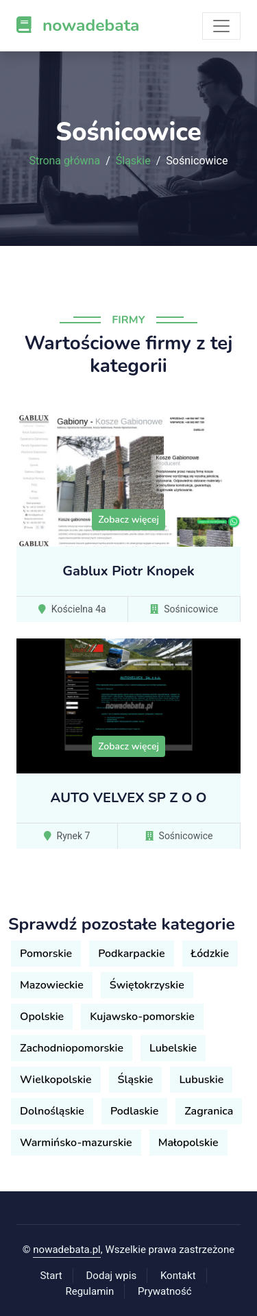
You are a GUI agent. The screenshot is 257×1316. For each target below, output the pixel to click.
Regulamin (89, 1291)
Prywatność (164, 1291)
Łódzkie (210, 953)
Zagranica (208, 1111)
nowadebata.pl (66, 1249)
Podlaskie (134, 1111)
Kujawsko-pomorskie (142, 1016)
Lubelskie (173, 1048)
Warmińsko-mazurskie (76, 1142)
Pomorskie (46, 953)
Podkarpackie (131, 953)
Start (51, 1275)
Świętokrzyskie (147, 985)
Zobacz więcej (128, 519)
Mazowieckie (52, 985)
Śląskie (133, 161)
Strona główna (65, 161)
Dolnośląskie (52, 1111)
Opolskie (42, 1016)
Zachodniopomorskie (71, 1048)
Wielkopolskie (56, 1079)
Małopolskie (188, 1142)
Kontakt (178, 1275)
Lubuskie (201, 1079)
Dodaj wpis (111, 1275)
